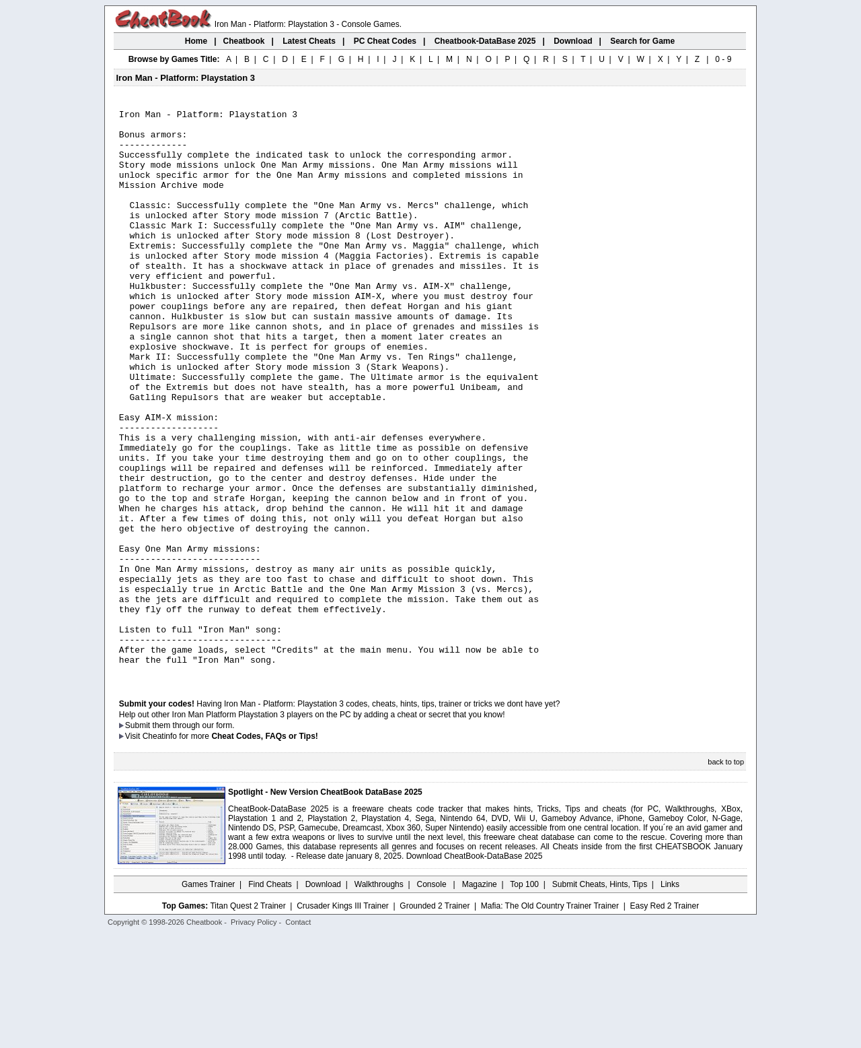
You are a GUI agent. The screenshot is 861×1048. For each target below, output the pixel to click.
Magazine (479, 997)
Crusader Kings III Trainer (343, 1019)
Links (670, 997)
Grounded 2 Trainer (435, 1019)
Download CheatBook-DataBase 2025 (474, 969)
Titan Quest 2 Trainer (247, 1019)
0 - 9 (723, 59)
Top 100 (524, 997)
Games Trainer (208, 997)
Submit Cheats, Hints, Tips (599, 997)
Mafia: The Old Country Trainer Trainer (550, 1019)
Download (323, 997)
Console (433, 997)
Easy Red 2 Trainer (664, 1019)
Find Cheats (270, 997)
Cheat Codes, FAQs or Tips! (264, 849)
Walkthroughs (379, 997)
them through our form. (194, 838)
